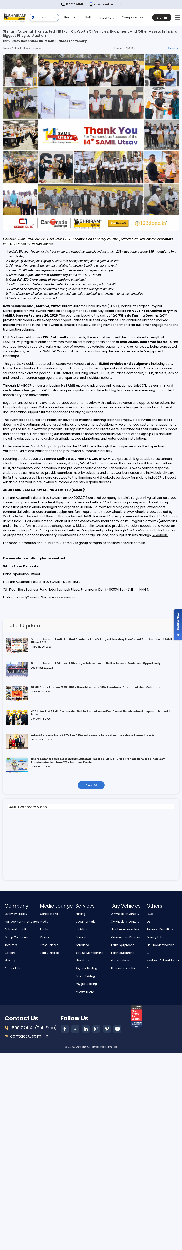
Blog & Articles (49, 953)
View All (91, 785)
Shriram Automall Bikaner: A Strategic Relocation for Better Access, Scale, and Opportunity (96, 663)
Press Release (49, 945)
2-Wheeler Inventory (125, 914)
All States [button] (46, 17)
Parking (80, 914)
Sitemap (10, 961)
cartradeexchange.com (54, 525)
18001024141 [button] (72, 5)
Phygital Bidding (86, 984)
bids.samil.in (85, 525)
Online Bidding (85, 976)
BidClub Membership (89, 953)
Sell (88, 17)
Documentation (86, 922)
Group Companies (17, 937)
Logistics (81, 930)
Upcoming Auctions (124, 968)
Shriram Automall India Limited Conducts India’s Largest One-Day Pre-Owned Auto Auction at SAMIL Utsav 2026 (102, 641)
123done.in (159, 535)
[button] (177, 17)
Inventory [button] (107, 17)
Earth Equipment (122, 953)
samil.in (139, 543)
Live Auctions (120, 961)
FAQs (150, 914)
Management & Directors (22, 922)
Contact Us (12, 968)
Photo (44, 930)
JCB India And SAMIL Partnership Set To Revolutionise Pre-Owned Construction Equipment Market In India (101, 713)
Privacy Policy (156, 937)
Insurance (82, 945)
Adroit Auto (38, 530)
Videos (44, 937)
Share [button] (173, 48)
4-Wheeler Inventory (125, 930)
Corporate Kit (49, 914)
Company (132, 17)
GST (149, 922)
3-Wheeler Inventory (125, 922)
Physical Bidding (86, 968)
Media (44, 922)
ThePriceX (134, 530)
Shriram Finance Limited (63, 516)
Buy (69, 17)
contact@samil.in (27, 597)
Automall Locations (18, 930)
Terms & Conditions (160, 930)
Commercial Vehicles (125, 937)
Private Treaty (85, 992)
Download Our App (105, 4)
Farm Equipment (122, 945)
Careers (10, 953)
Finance (81, 937)
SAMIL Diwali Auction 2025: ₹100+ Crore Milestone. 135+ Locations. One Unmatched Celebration (97, 687)
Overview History (16, 914)
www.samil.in (65, 597)
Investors (11, 945)
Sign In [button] (162, 18)
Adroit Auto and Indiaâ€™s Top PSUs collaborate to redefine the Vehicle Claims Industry (93, 735)
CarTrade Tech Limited (20, 516)
